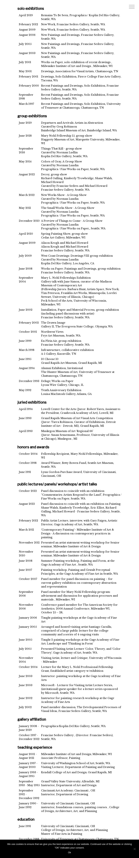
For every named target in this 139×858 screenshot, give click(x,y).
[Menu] (132, 7)
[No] (134, 849)
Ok (69, 852)
